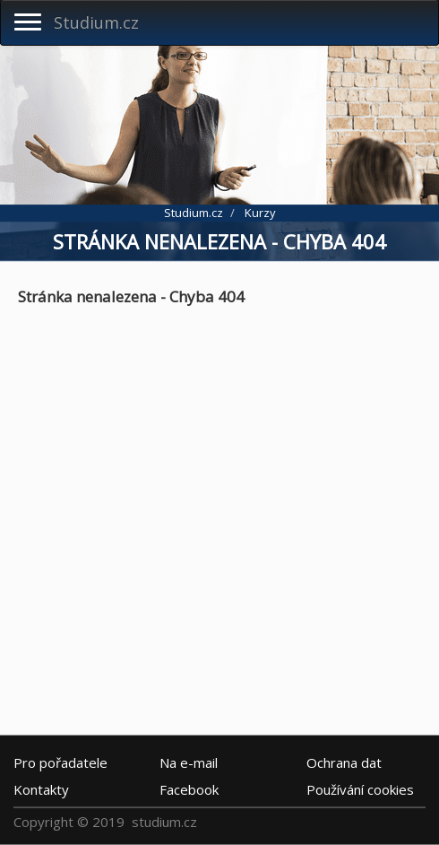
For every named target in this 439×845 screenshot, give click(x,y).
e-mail (188, 762)
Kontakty (41, 789)
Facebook (189, 789)
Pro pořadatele (60, 762)
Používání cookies (360, 789)
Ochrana (344, 762)
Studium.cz (96, 22)
